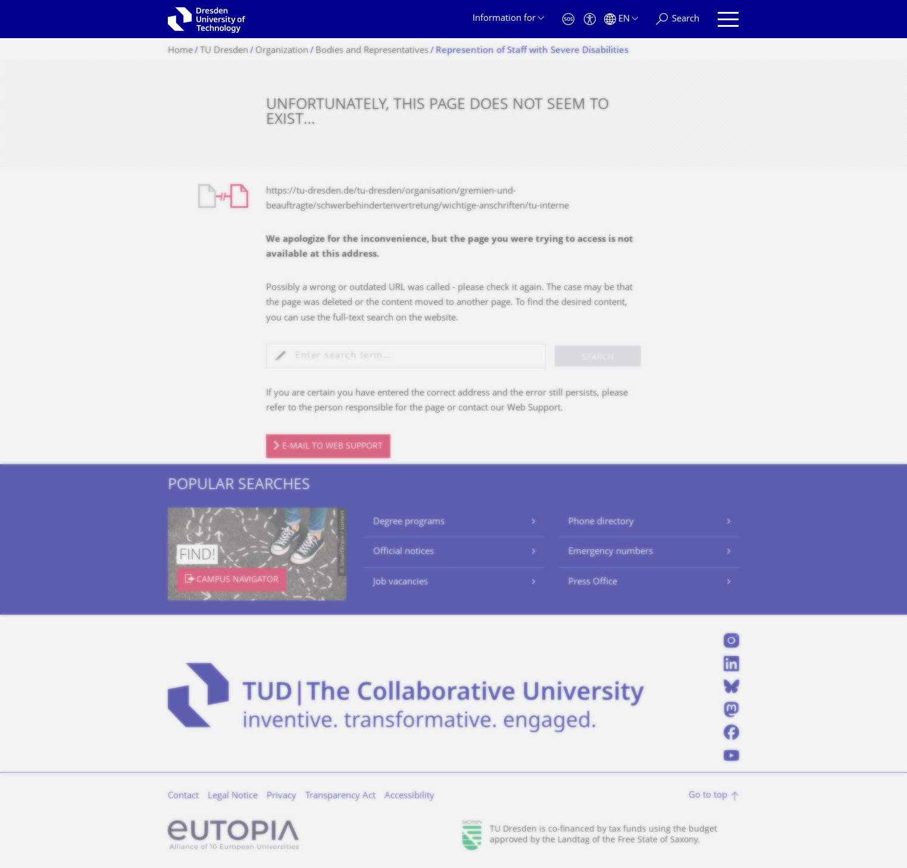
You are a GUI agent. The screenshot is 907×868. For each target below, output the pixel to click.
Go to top (708, 795)
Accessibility (409, 796)
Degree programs (409, 522)
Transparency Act (340, 796)
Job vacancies (400, 582)
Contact (183, 796)
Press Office (592, 582)
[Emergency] (568, 19)
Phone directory (601, 522)
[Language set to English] (621, 19)
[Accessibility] (589, 19)
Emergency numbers (610, 551)
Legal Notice (233, 796)
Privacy (281, 796)
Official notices (403, 551)
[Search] (677, 19)
